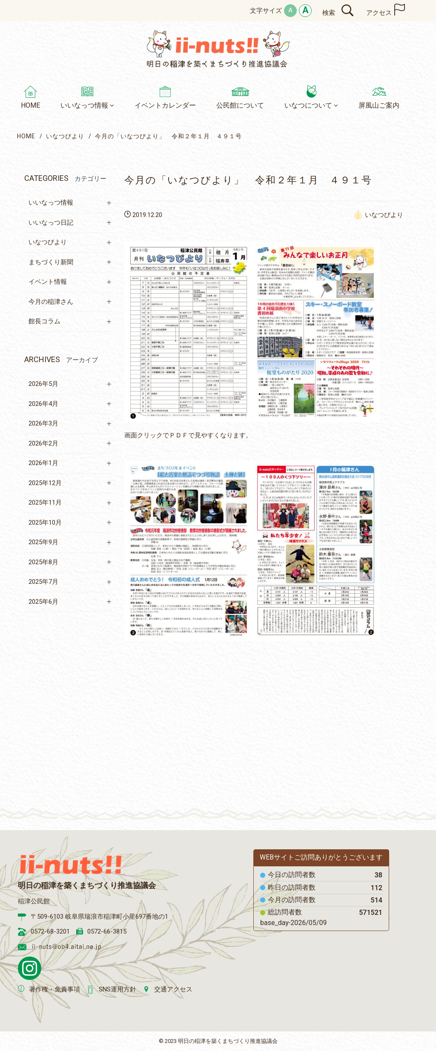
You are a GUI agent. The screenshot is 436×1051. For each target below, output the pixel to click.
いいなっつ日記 (51, 222)
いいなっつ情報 (51, 202)
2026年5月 (43, 384)
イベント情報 (48, 282)
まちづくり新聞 (51, 262)
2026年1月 (43, 463)
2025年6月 (43, 601)
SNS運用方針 (117, 989)
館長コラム (44, 321)
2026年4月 (43, 404)
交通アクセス (173, 989)
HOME (26, 136)
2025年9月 (43, 542)
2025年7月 (43, 581)
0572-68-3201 (50, 931)
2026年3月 (43, 423)
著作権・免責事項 (54, 989)
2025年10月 (45, 522)
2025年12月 (45, 483)
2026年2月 (43, 443)
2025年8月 (43, 562)
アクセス (379, 13)
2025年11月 (45, 502)
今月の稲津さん (51, 302)
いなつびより (65, 136)
